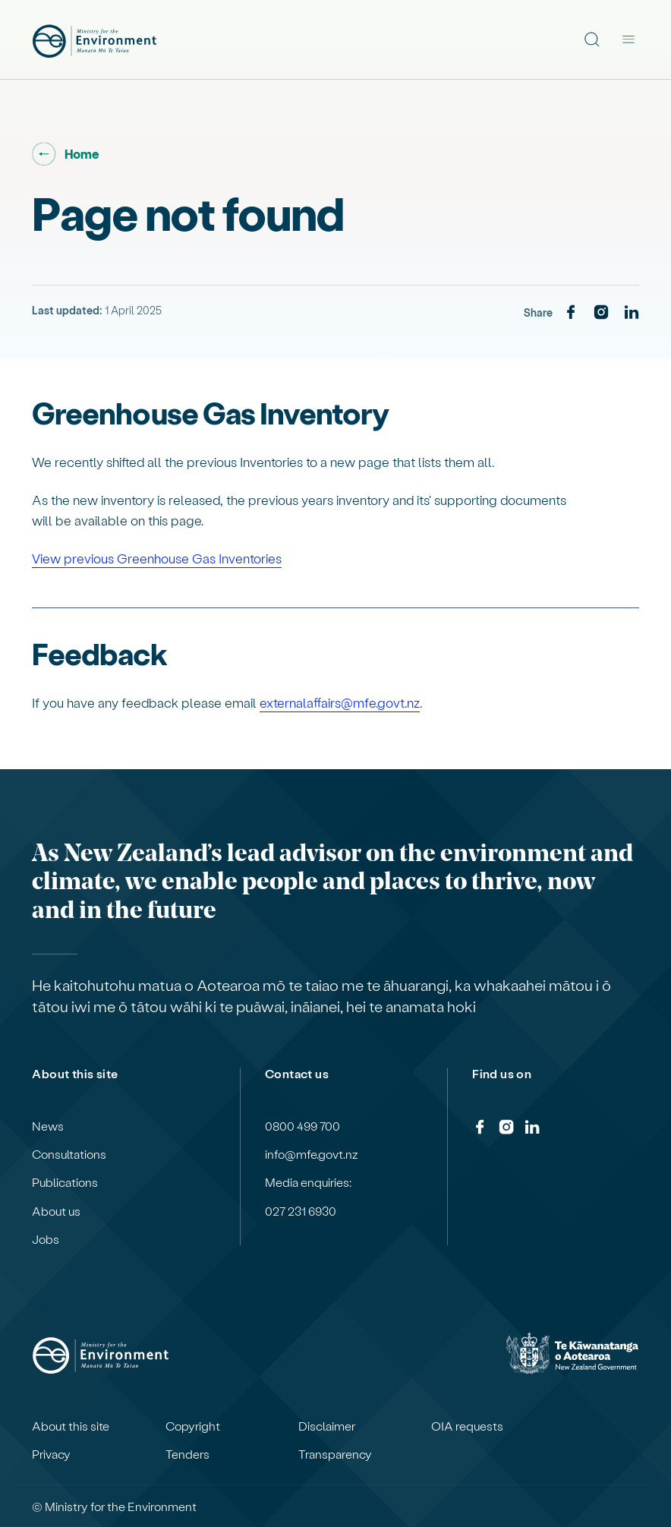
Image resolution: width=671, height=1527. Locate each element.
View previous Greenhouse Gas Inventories (157, 558)
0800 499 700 (302, 1126)
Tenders (187, 1454)
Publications (65, 1182)
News (48, 1126)
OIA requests (467, 1426)
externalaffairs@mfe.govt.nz (340, 702)
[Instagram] (601, 312)
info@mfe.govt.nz (311, 1154)
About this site (70, 1426)
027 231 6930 (300, 1211)
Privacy (51, 1454)
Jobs (45, 1239)
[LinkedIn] (631, 312)
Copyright (192, 1426)
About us (56, 1211)
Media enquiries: (308, 1182)
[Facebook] (570, 312)
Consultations (69, 1154)
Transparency (335, 1454)
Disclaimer (326, 1426)
